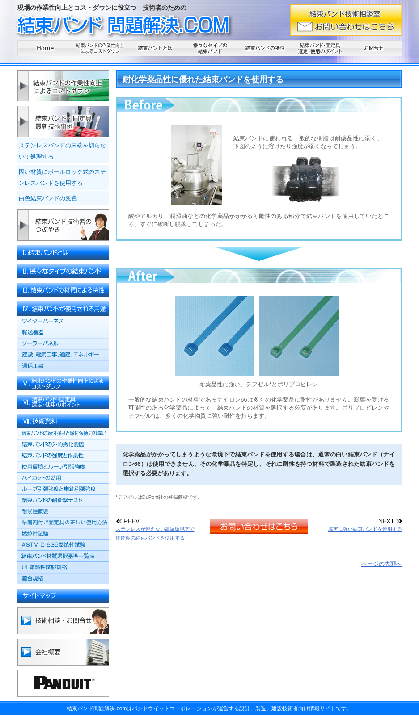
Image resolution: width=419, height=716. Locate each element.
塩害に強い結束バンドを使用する (365, 526)
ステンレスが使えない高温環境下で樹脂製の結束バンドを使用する (155, 530)
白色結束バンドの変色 (48, 198)
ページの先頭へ (381, 564)
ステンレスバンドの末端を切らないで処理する (62, 151)
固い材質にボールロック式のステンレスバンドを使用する (62, 177)
